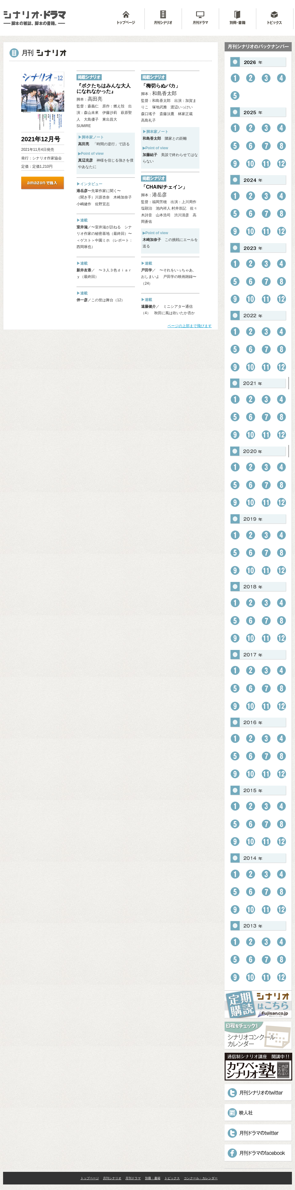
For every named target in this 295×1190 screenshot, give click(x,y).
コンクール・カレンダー (201, 1178)
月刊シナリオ (112, 1178)
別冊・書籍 (152, 1178)
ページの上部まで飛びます (189, 326)
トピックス (172, 1178)
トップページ (90, 1178)
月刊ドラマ (133, 1178)
